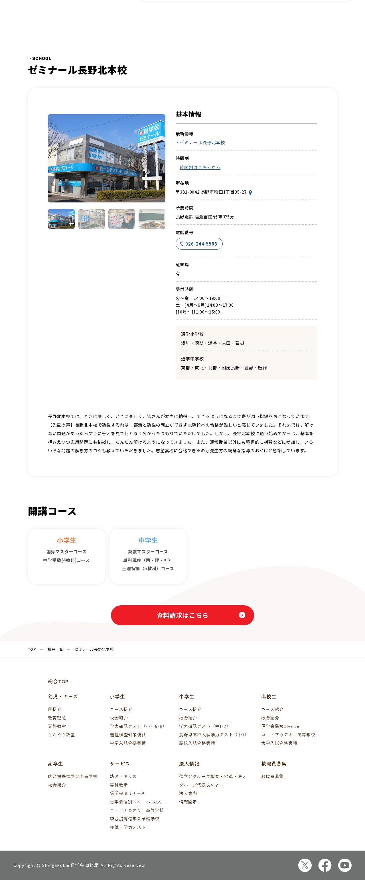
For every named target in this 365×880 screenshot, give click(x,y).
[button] (61, 219)
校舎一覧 (198, 18)
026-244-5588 (198, 243)
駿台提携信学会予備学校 (73, 776)
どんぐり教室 (61, 735)
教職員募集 (272, 776)
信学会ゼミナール (128, 793)
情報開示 (188, 802)
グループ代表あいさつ (201, 785)
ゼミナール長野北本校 (202, 142)
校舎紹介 (119, 718)
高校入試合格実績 (197, 743)
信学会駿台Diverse (280, 726)
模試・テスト (235, 18)
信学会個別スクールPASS (136, 802)
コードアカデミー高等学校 (288, 735)
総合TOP (58, 681)
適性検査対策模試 (128, 735)
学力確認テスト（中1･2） (204, 726)
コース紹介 (164, 18)
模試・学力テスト (128, 827)
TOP (32, 649)
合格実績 (271, 18)
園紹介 (54, 709)
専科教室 (57, 726)
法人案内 (188, 793)
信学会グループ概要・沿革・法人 (213, 776)
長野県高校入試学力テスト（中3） (214, 735)
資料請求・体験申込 (331, 18)
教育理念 (57, 718)
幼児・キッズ (123, 776)
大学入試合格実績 (279, 743)
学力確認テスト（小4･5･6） (138, 726)
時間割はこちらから (200, 167)
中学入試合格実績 (128, 743)
